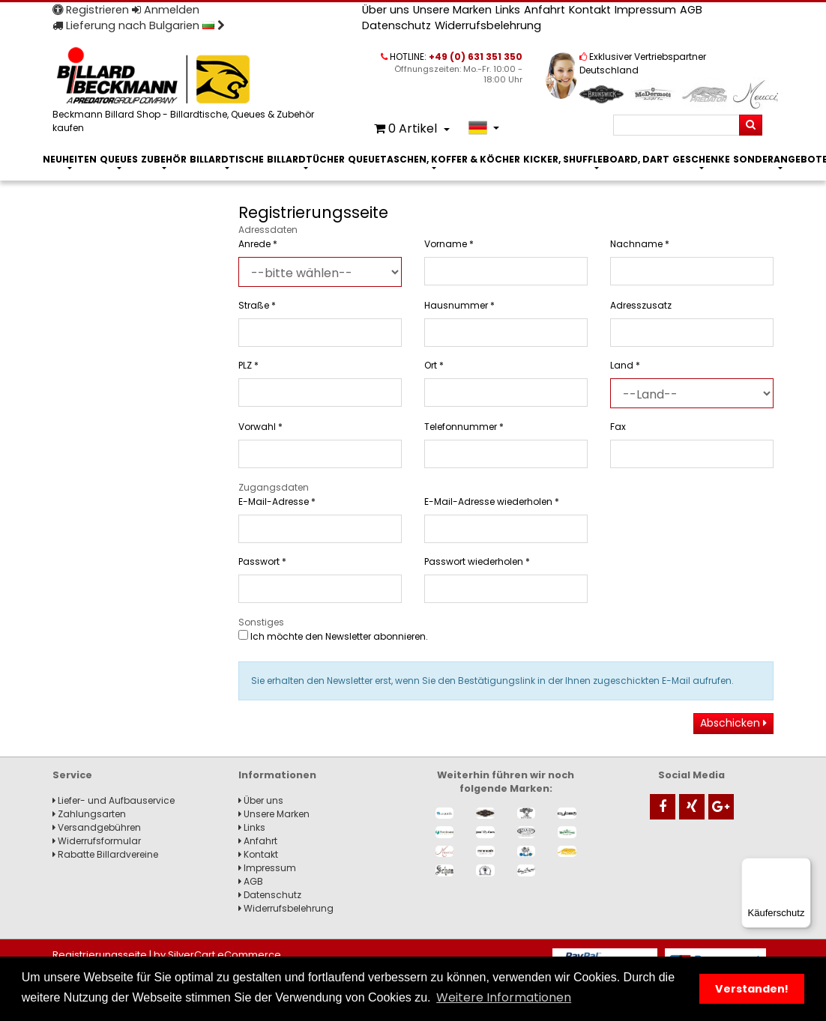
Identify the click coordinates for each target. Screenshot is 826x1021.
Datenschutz (396, 25)
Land (625, 365)
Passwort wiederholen (477, 561)
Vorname (449, 243)
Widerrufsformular (96, 840)
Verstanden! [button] (752, 988)
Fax (618, 426)
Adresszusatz (641, 305)
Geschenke (701, 159)
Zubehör (164, 159)
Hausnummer (459, 305)
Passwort (262, 561)
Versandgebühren (96, 827)
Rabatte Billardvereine (105, 854)
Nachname (639, 243)
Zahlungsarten (89, 814)
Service (72, 775)
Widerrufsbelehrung (488, 25)
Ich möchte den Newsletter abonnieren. (333, 636)
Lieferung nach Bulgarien (138, 25)
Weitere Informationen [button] (503, 997)
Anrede (257, 243)
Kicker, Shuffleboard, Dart (596, 159)
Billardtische (227, 159)
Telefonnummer (464, 426)
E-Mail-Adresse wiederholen (491, 501)
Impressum (645, 9)
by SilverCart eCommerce (217, 954)
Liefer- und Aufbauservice (113, 800)
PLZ (248, 365)
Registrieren (90, 9)
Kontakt (590, 9)
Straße (257, 305)
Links (507, 9)
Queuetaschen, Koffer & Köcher (434, 159)
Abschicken (733, 722)
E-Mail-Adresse (277, 501)
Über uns (385, 9)
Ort (434, 365)
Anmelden (165, 9)
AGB (691, 9)
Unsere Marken (452, 9)
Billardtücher (306, 159)
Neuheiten (70, 159)
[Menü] (802, 867)
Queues (119, 159)
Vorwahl (260, 426)
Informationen (277, 775)
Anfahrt (544, 9)
